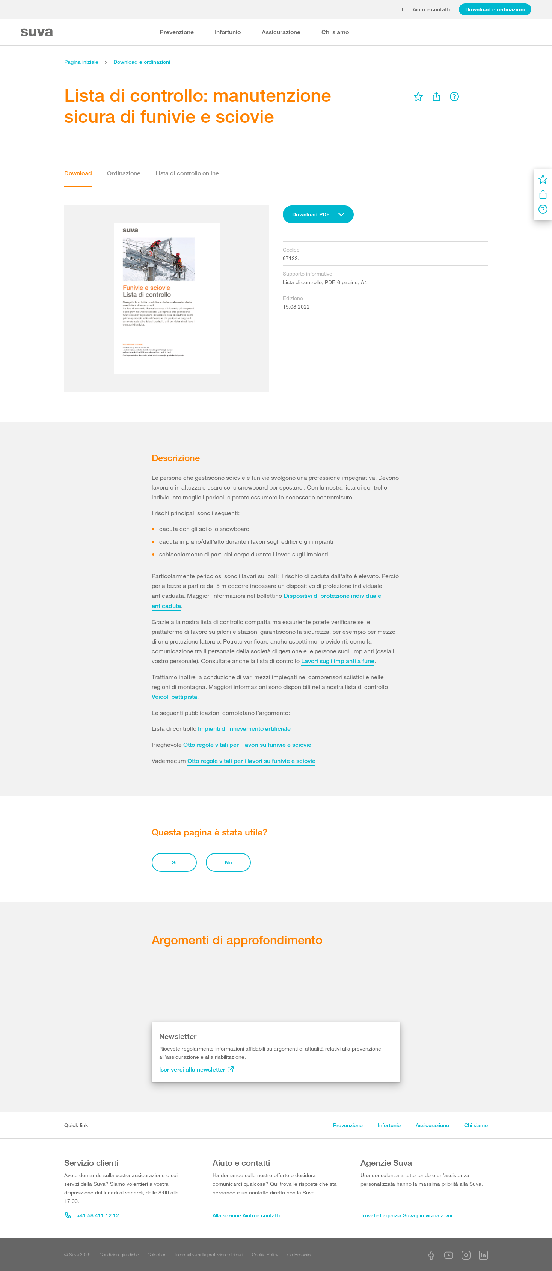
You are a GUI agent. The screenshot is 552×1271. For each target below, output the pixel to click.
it (401, 9)
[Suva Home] (37, 32)
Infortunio (228, 32)
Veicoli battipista (174, 696)
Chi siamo (335, 32)
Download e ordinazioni (495, 9)
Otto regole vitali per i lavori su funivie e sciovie (247, 744)
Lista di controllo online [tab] (187, 173)
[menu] (418, 96)
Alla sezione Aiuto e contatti (246, 1215)
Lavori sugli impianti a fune (337, 661)
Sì (174, 862)
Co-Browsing (300, 1254)
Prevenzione (177, 32)
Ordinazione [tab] (123, 173)
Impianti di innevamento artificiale (244, 728)
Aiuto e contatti (431, 9)
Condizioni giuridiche (119, 1254)
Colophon (157, 1254)
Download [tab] (78, 173)
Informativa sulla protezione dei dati (209, 1254)
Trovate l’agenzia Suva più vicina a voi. (407, 1215)
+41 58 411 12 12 (92, 1215)
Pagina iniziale (81, 62)
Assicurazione (281, 32)
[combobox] (318, 214)
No (228, 862)
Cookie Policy (265, 1254)
